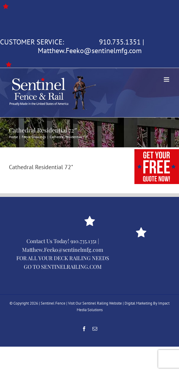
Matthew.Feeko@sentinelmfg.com (90, 50)
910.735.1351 (120, 42)
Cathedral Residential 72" (41, 167)
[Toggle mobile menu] (167, 79)
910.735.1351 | (84, 241)
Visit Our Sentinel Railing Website (95, 303)
